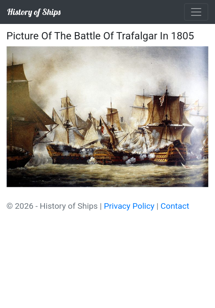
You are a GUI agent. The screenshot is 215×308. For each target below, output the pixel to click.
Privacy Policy (129, 206)
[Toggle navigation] (196, 12)
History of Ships (33, 11)
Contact (175, 206)
